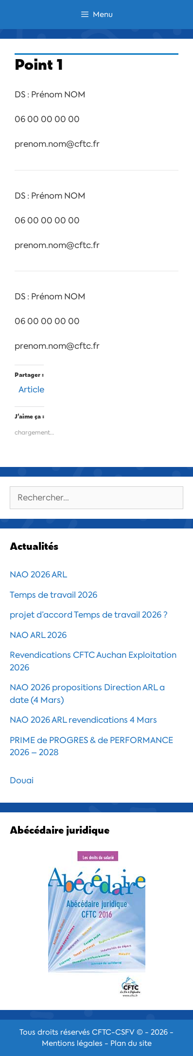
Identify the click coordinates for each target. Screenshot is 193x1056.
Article (31, 388)
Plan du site (131, 1043)
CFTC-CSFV (113, 1032)
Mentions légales (72, 1043)
